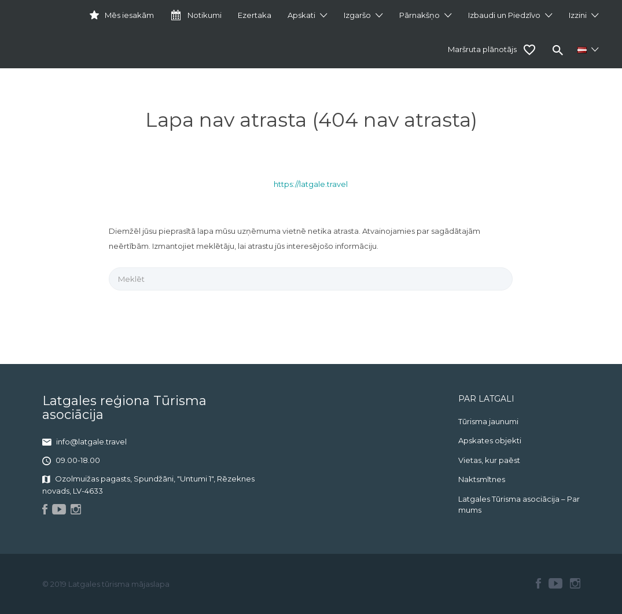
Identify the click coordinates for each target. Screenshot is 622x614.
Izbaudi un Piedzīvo (504, 15)
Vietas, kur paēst (489, 460)
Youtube (555, 583)
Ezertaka (254, 15)
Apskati (301, 15)
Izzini (578, 15)
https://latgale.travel (311, 184)
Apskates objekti (489, 440)
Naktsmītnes (481, 479)
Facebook (538, 583)
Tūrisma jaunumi (488, 421)
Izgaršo (357, 15)
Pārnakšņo (419, 15)
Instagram (575, 583)
